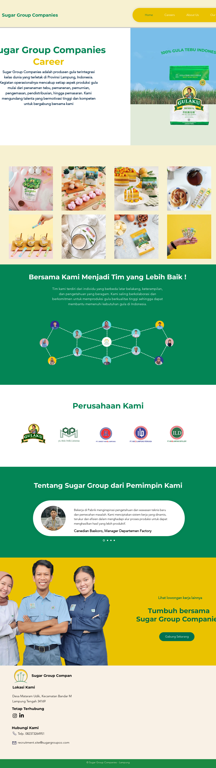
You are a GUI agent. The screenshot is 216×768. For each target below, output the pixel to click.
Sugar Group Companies (30, 15)
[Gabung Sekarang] (176, 636)
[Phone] (14, 733)
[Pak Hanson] (111, 540)
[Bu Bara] (107, 540)
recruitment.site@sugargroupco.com (43, 742)
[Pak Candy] (104, 540)
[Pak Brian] (114, 540)
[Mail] (14, 742)
